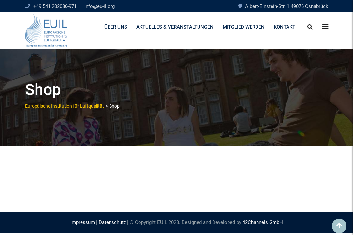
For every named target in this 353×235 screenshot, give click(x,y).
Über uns (115, 27)
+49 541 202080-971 (55, 6)
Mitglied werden (244, 27)
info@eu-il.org (99, 6)
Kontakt (284, 27)
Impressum (82, 222)
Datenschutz (112, 222)
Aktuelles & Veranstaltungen (174, 27)
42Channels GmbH (263, 222)
